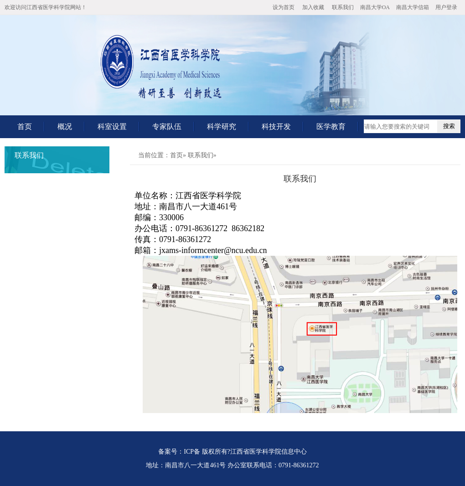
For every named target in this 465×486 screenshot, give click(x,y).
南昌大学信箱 (412, 7)
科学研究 (221, 126)
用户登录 (446, 7)
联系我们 (343, 7)
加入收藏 (313, 7)
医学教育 (331, 126)
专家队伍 (166, 126)
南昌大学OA (375, 7)
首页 (24, 126)
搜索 (449, 126)
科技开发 (276, 126)
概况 (64, 126)
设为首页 (283, 7)
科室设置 (112, 126)
